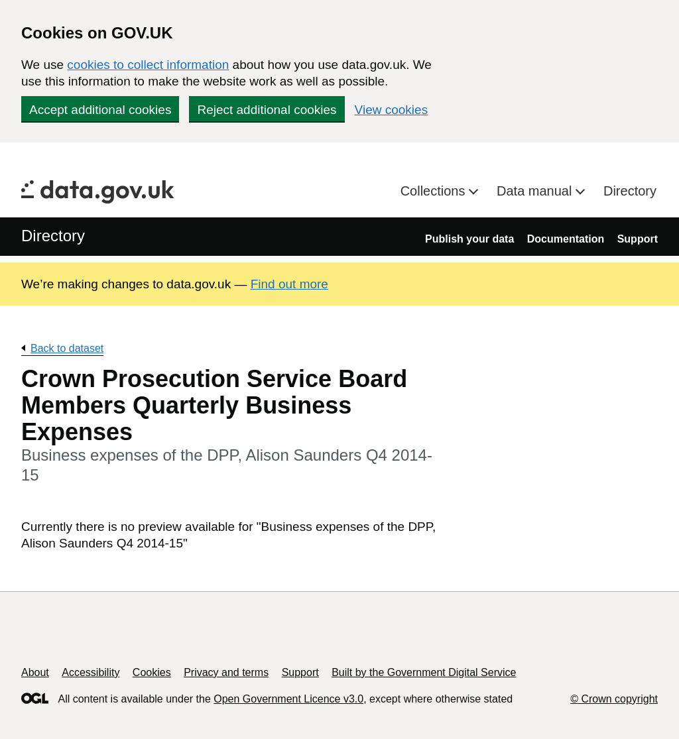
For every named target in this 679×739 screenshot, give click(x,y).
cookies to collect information (148, 65)
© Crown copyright (614, 699)
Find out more (289, 284)
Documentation (565, 239)
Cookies (152, 672)
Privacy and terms (226, 672)
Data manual (536, 191)
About (35, 672)
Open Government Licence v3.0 (288, 699)
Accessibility (90, 672)
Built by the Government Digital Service (424, 672)
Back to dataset (67, 348)
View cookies (391, 109)
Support (637, 239)
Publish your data (469, 239)
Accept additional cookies (100, 110)
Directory (629, 191)
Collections (435, 191)
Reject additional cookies (266, 110)
